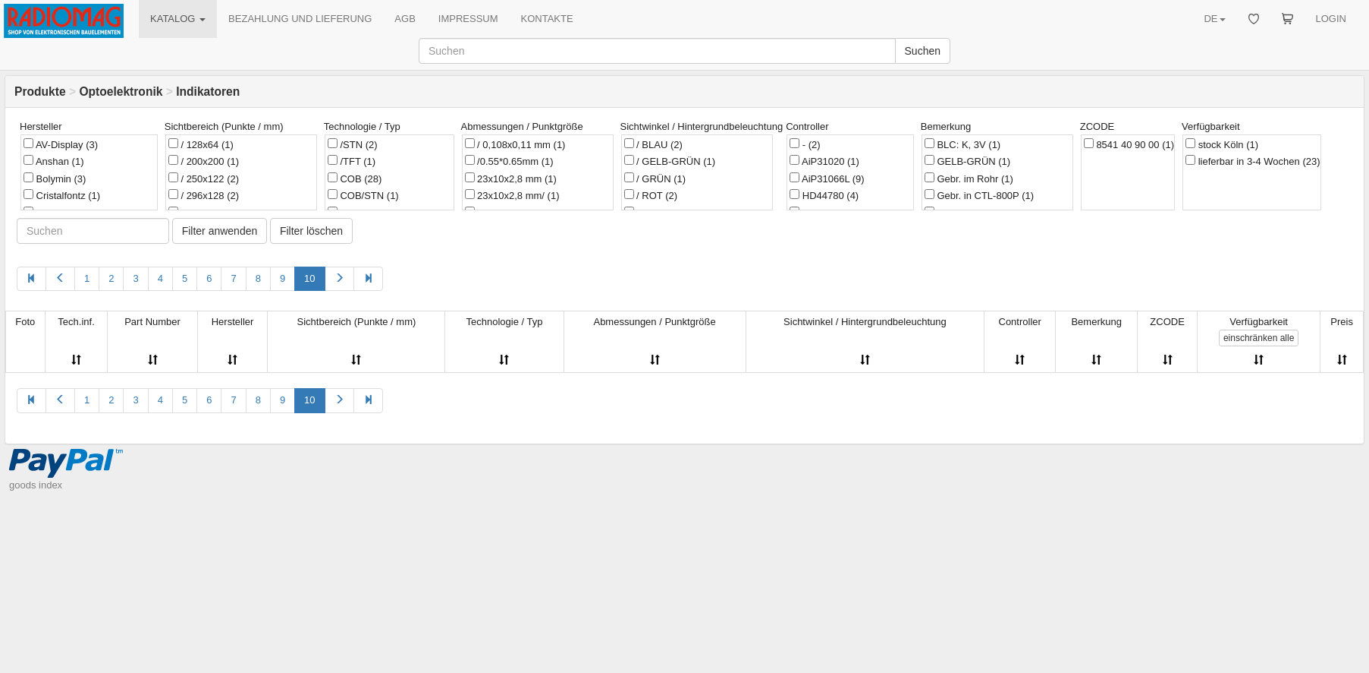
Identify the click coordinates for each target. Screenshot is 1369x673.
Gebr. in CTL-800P (979, 195)
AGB (404, 18)
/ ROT (651, 195)
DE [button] (1214, 18)
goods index (35, 485)
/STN (353, 144)
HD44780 (824, 195)
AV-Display (61, 144)
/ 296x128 (203, 195)
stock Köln (1221, 144)
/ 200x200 (203, 161)
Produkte (40, 91)
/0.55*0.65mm (509, 161)
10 (309, 278)
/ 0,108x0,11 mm (515, 144)
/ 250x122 (203, 178)
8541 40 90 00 (1129, 144)
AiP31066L (827, 178)
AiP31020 (824, 161)
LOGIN (1331, 18)
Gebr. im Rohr (969, 178)
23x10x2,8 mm (511, 178)
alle (1258, 338)
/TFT (351, 161)
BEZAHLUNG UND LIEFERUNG (300, 18)
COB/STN (363, 195)
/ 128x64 (201, 144)
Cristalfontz (62, 195)
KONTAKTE (547, 18)
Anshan (54, 161)
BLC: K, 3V (962, 144)
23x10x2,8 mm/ (512, 195)
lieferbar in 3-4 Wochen (1252, 161)
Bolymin (55, 178)
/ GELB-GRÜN (670, 161)
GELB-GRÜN (967, 161)
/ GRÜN (655, 178)
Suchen (922, 51)
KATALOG (178, 18)
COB (355, 178)
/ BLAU (653, 144)
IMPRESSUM (468, 18)
